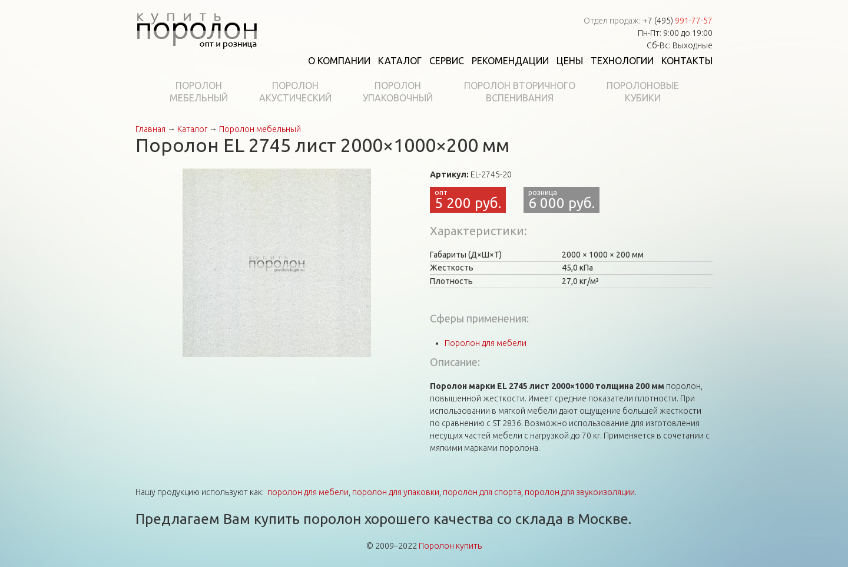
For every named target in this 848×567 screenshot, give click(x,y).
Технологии (622, 60)
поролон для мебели (308, 492)
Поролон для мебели (485, 343)
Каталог (400, 60)
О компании (339, 60)
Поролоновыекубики (643, 91)
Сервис (446, 60)
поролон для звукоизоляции (580, 492)
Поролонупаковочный (398, 91)
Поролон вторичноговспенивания (519, 91)
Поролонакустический (295, 91)
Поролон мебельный (260, 129)
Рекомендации (510, 60)
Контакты (687, 60)
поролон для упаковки (395, 492)
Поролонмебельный (199, 91)
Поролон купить (450, 545)
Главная (150, 129)
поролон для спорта (482, 492)
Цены (569, 60)
